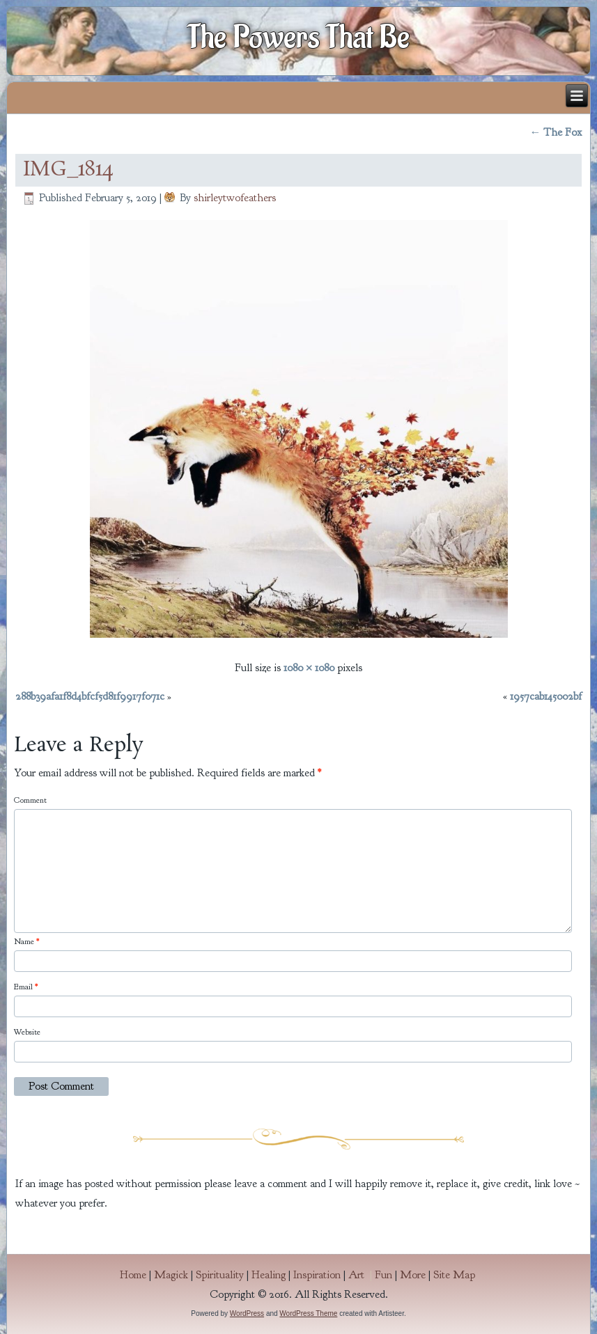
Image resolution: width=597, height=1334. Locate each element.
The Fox (555, 132)
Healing (268, 1275)
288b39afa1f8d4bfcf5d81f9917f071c (89, 696)
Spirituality (220, 1275)
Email (26, 986)
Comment (30, 800)
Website (27, 1031)
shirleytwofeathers (235, 198)
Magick (171, 1275)
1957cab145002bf (546, 696)
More (413, 1275)
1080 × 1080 (309, 668)
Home (133, 1275)
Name (26, 941)
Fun (383, 1275)
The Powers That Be (298, 37)
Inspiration (317, 1275)
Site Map (454, 1275)
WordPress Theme (308, 1313)
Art (361, 1275)
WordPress (247, 1313)
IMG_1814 (68, 170)
